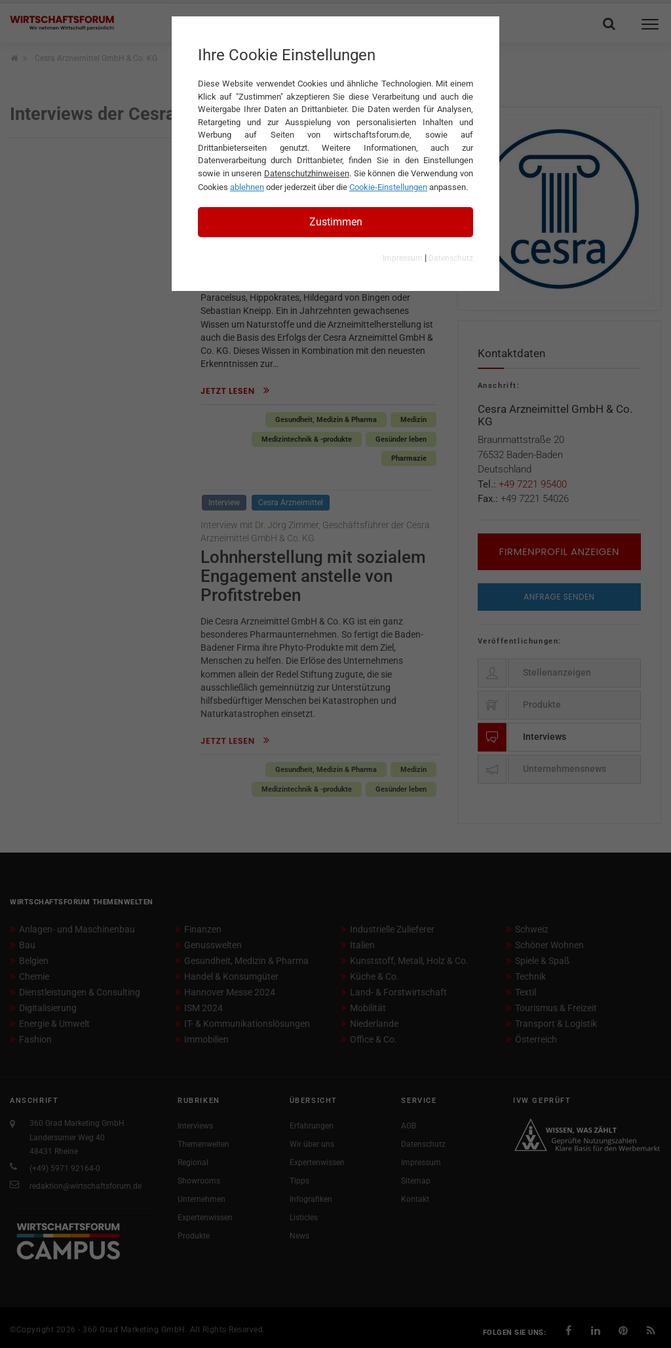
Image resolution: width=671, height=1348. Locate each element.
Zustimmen (335, 222)
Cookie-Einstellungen (388, 187)
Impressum (403, 258)
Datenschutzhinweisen (306, 173)
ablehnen (247, 187)
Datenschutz (451, 258)
